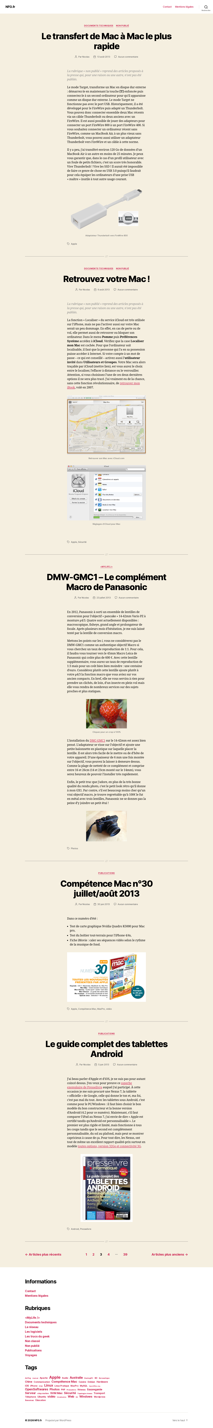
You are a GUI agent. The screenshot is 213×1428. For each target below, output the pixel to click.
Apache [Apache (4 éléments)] (44, 1378)
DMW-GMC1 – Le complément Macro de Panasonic (106, 582)
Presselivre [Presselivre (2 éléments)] (71, 1390)
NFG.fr (10, 6)
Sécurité (82, 542)
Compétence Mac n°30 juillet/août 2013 (106, 888)
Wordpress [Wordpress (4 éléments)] (99, 1397)
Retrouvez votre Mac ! (106, 279)
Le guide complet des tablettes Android (106, 1049)
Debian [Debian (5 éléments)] (91, 1381)
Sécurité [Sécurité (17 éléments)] (70, 1393)
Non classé (32, 1341)
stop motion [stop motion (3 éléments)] (43, 1393)
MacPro (101, 1009)
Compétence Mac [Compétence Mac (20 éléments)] (64, 1381)
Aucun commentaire (128, 56)
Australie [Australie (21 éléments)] (76, 1377)
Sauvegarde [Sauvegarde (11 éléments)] (94, 1389)
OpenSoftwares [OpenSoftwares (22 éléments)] (36, 1389)
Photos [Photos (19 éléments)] (54, 1389)
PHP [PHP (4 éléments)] (63, 1389)
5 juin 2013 (103, 1064)
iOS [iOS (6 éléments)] (27, 1385)
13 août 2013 (103, 56)
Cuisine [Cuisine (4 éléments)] (82, 1382)
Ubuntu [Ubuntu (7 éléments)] (41, 1396)
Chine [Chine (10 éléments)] (28, 1381)
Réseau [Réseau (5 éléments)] (81, 1389)
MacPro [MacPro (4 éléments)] (74, 1386)
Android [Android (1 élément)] (35, 1378)
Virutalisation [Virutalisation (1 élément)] (61, 1397)
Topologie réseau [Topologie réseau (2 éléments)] (84, 1393)
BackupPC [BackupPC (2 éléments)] (88, 1378)
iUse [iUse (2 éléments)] (41, 1386)
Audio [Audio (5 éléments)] (65, 1378)
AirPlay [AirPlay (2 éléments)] (28, 1378)
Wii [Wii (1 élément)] (77, 1397)
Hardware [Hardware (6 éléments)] (102, 1381)
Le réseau (31, 1327)
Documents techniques (98, 25)
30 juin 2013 (103, 904)
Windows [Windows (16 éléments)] (85, 1396)
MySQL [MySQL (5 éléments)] (83, 1385)
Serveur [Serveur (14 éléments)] (30, 1393)
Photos (74, 848)
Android (75, 1229)
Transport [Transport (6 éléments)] (99, 1393)
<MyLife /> (106, 566)
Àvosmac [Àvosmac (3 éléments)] (29, 1400)
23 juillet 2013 (104, 597)
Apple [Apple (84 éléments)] (55, 1377)
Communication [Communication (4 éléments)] (42, 1382)
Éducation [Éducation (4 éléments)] (40, 1400)
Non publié (122, 25)
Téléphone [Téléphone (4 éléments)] (30, 1397)
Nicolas (85, 56)
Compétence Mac (87, 1009)
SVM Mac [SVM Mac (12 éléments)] (56, 1393)
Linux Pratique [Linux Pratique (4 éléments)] (61, 1386)
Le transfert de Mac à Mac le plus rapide (106, 41)
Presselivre (85, 1229)
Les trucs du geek (37, 1336)
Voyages (31, 1355)
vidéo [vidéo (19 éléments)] (51, 1396)
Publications (106, 873)
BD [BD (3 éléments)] (96, 1378)
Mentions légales (184, 6)
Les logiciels (33, 1331)
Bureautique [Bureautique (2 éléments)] (104, 1378)
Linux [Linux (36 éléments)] (48, 1385)
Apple (74, 243)
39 (125, 1254)
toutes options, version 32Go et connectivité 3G (109, 1146)
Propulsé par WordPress (58, 1420)
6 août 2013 (104, 289)
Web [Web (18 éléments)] (71, 1396)
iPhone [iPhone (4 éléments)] (33, 1386)
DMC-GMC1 (97, 741)
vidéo (109, 1009)
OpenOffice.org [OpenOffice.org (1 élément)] (94, 1386)
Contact (167, 6)
